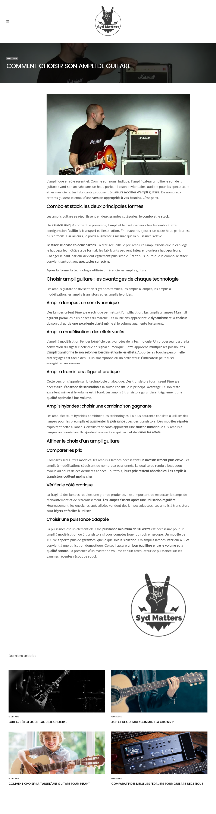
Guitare (12, 58)
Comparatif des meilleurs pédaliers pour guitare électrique (157, 784)
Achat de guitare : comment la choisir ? (142, 722)
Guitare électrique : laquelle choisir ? (38, 722)
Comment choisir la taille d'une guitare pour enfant (49, 784)
